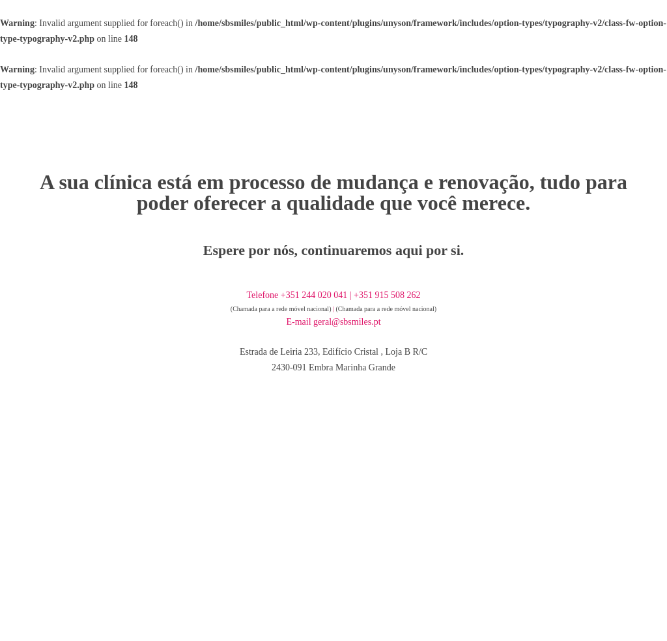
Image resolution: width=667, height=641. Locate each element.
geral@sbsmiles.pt (347, 322)
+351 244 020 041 (314, 295)
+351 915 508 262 (387, 295)
